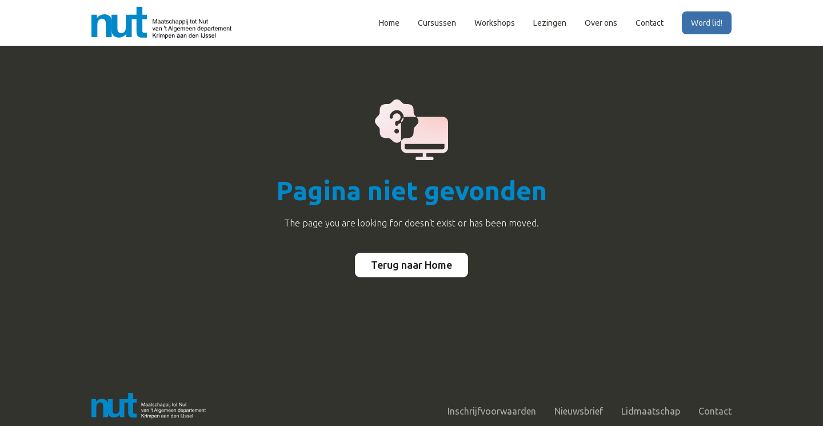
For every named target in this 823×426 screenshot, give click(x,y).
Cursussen (437, 22)
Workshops (494, 22)
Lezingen (549, 22)
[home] (161, 23)
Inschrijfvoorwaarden (492, 411)
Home (389, 22)
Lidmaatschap (650, 411)
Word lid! (706, 22)
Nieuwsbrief (578, 411)
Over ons (601, 22)
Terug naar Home (411, 264)
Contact (650, 22)
